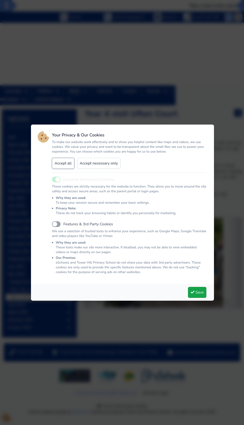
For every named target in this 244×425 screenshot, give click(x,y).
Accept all (63, 163)
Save (197, 292)
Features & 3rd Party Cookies (88, 224)
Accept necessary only (99, 163)
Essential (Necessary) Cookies (88, 179)
